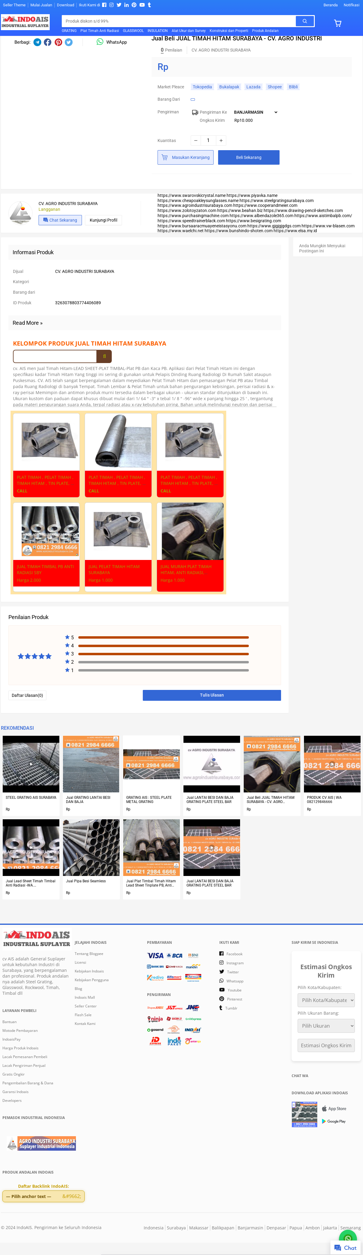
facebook (235, 967)
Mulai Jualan (41, 5)
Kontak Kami (85, 1037)
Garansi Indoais (15, 1105)
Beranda (331, 5)
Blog (78, 1002)
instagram (235, 976)
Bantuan (9, 1035)
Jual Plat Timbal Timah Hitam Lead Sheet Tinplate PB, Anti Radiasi (151, 897)
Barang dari (169, 112)
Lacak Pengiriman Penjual (23, 1079)
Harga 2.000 (29, 593)
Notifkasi (351, 5)
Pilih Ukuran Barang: (318, 1026)
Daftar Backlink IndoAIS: (43, 1200)
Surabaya (176, 1240)
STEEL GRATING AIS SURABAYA (31, 811)
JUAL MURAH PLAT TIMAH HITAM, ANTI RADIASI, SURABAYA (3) (186, 586)
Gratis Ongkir (13, 1087)
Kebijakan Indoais (89, 984)
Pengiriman (168, 125)
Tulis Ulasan (212, 708)
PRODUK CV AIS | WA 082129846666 (324, 813)
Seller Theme (14, 5)
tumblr (231, 1021)
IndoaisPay (11, 1052)
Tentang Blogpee (89, 967)
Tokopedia (202, 100)
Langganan (49, 222)
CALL (22, 504)
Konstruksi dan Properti (229, 31)
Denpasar (276, 1240)
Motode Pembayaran (20, 1044)
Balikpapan (223, 1240)
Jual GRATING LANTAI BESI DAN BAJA (88, 813)
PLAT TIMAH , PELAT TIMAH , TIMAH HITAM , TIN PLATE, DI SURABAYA (46, 497)
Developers (12, 1114)
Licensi (80, 975)
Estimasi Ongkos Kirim (326, 1059)
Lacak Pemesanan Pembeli (24, 1070)
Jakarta (330, 1240)
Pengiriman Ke (213, 125)
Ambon (312, 1240)
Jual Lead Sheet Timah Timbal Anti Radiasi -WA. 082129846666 (30, 897)
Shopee (275, 100)
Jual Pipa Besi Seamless (86, 895)
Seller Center (86, 1019)
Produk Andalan (265, 31)
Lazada (253, 100)
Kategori (21, 295)
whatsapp (235, 994)
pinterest (234, 1012)
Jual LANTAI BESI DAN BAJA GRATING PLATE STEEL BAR (209, 813)
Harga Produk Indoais (20, 1061)
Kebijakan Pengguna (92, 993)
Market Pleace (171, 100)
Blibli (293, 100)
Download (65, 5)
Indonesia (154, 1240)
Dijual (18, 284)
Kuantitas (167, 153)
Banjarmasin (250, 1240)
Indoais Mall (85, 1010)
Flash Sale (83, 1028)
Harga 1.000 (101, 593)
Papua (295, 1240)
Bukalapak (229, 100)
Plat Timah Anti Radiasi (99, 31)
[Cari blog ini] (181, 21)
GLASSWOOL (133, 31)
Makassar (198, 1240)
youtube (235, 1003)
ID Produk (22, 316)
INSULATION (158, 31)
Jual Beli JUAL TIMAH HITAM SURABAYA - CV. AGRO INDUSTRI (270, 813)
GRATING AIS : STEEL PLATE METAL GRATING (149, 813)
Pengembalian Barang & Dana (27, 1096)
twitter (233, 985)
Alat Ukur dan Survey (189, 31)
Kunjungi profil (103, 233)
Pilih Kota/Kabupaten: (320, 1001)
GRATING (69, 31)
